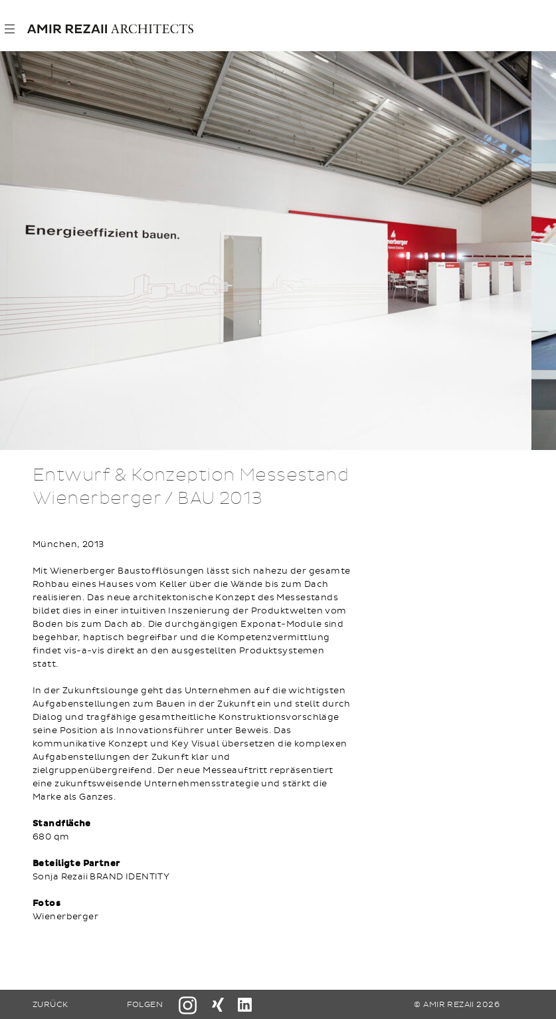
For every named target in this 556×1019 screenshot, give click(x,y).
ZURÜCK (50, 1005)
